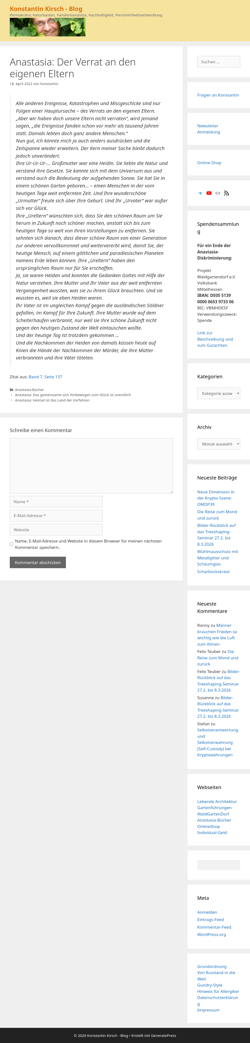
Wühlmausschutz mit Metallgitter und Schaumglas (217, 558)
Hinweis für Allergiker (218, 991)
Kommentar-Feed (214, 927)
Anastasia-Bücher (29, 389)
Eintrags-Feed (210, 919)
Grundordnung (212, 966)
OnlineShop (208, 826)
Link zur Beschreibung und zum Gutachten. (215, 339)
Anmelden (207, 912)
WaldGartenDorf (213, 814)
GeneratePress (163, 1035)
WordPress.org (211, 934)
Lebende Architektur (217, 801)
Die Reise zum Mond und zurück (217, 658)
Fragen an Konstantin (218, 95)
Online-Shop (209, 162)
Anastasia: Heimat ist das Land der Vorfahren (52, 400)
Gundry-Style (209, 985)
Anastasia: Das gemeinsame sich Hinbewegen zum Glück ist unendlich (73, 394)
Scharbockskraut (213, 571)
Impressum (208, 1010)
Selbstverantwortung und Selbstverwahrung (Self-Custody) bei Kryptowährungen (217, 742)
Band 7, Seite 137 (45, 377)
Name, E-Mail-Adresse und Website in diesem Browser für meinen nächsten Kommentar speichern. (88, 544)
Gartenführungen (214, 807)
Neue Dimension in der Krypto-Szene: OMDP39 (215, 498)
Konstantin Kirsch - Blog (46, 8)
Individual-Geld (212, 832)
